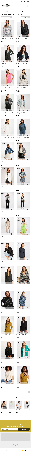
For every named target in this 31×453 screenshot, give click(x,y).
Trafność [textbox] (2, 17)
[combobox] (6, 17)
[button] (28, 1)
